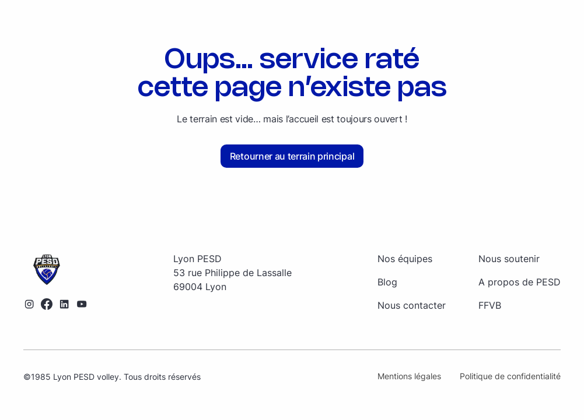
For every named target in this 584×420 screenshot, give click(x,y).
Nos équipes (404, 258)
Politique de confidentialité (510, 376)
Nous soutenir (509, 258)
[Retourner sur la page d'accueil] (55, 270)
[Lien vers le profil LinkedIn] (64, 304)
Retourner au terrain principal (292, 156)
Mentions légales (409, 376)
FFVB (489, 305)
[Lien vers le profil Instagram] (29, 304)
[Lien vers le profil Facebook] (47, 304)
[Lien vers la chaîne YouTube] (82, 304)
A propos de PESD (519, 282)
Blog (387, 282)
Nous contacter (411, 305)
